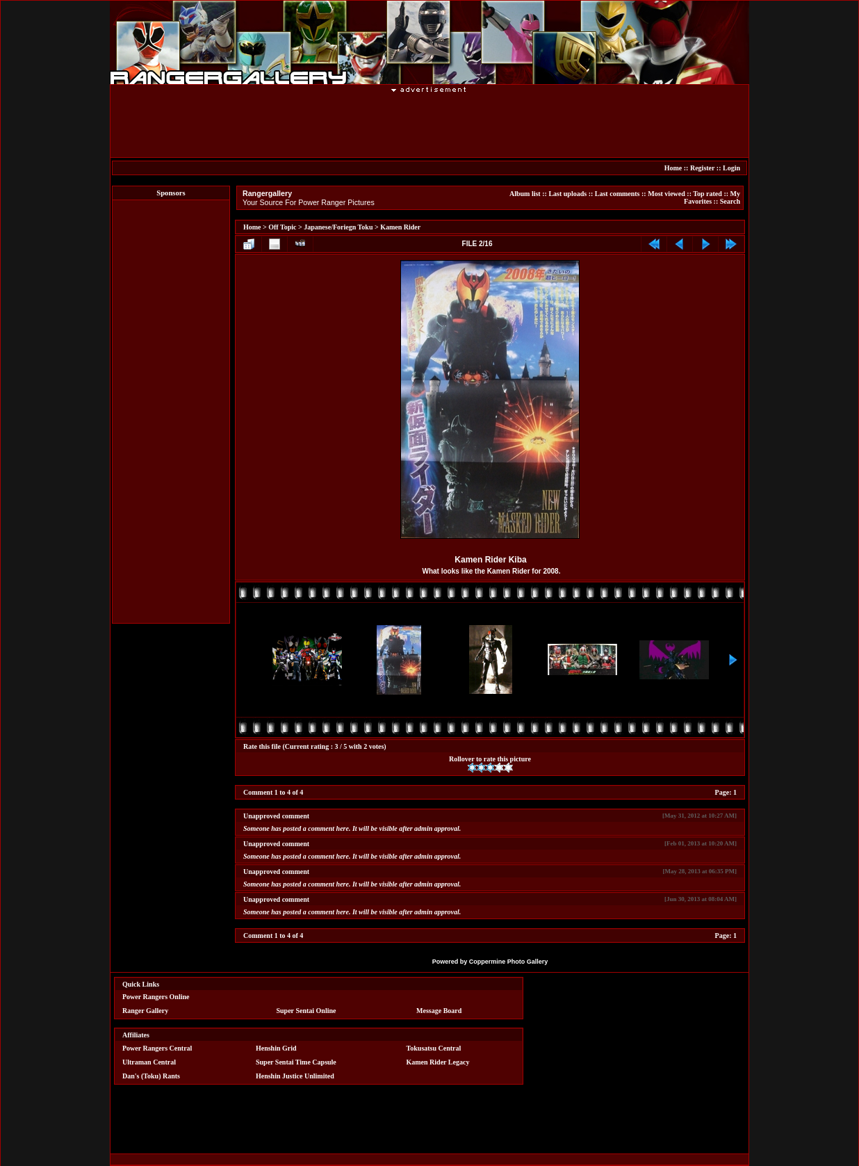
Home (673, 168)
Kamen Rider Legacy (438, 1062)
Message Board (438, 1010)
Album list (525, 193)
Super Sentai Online (306, 1010)
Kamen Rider (400, 227)
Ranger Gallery (145, 1010)
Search (730, 201)
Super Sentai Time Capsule (296, 1062)
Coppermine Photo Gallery (508, 961)
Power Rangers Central (157, 1048)
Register (702, 168)
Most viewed (666, 193)
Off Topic (282, 227)
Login (731, 168)
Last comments (617, 193)
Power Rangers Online (155, 997)
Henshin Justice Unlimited (295, 1076)
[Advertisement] (429, 124)
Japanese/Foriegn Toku (338, 227)
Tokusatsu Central (434, 1048)
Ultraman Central (149, 1062)
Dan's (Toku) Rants (151, 1076)
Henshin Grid (276, 1048)
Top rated (707, 193)
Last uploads (567, 193)
